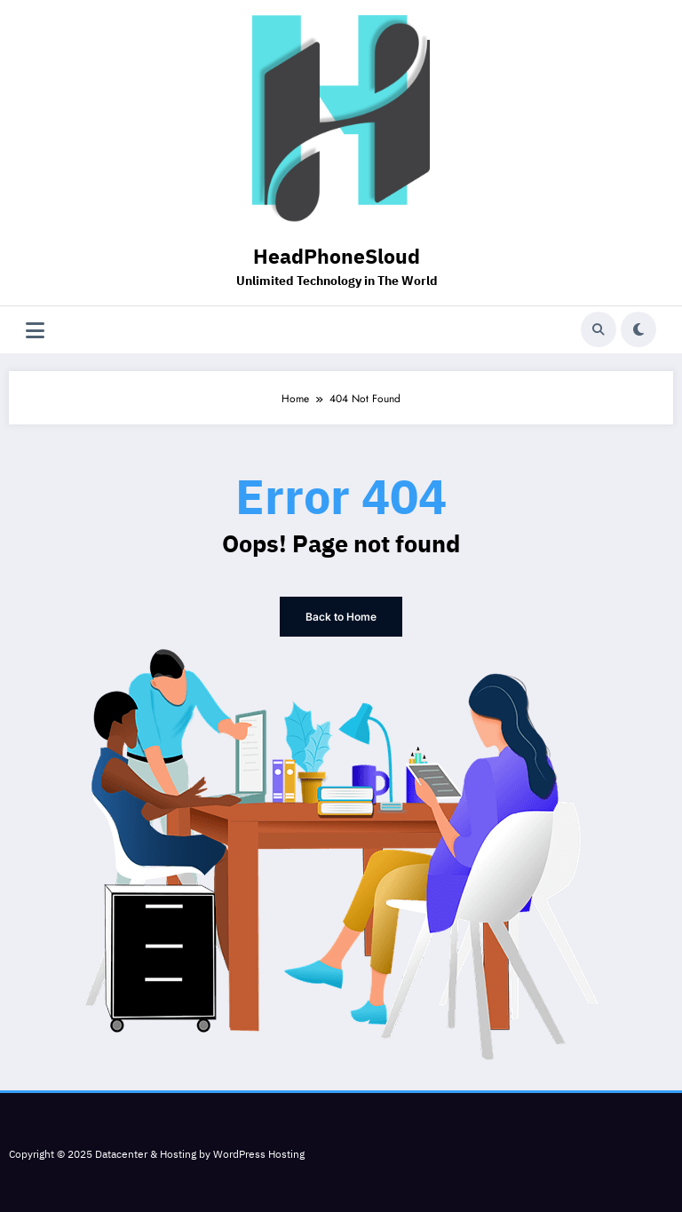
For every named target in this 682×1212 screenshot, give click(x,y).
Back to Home (341, 616)
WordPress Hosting (259, 1154)
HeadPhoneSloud (336, 258)
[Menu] (35, 330)
